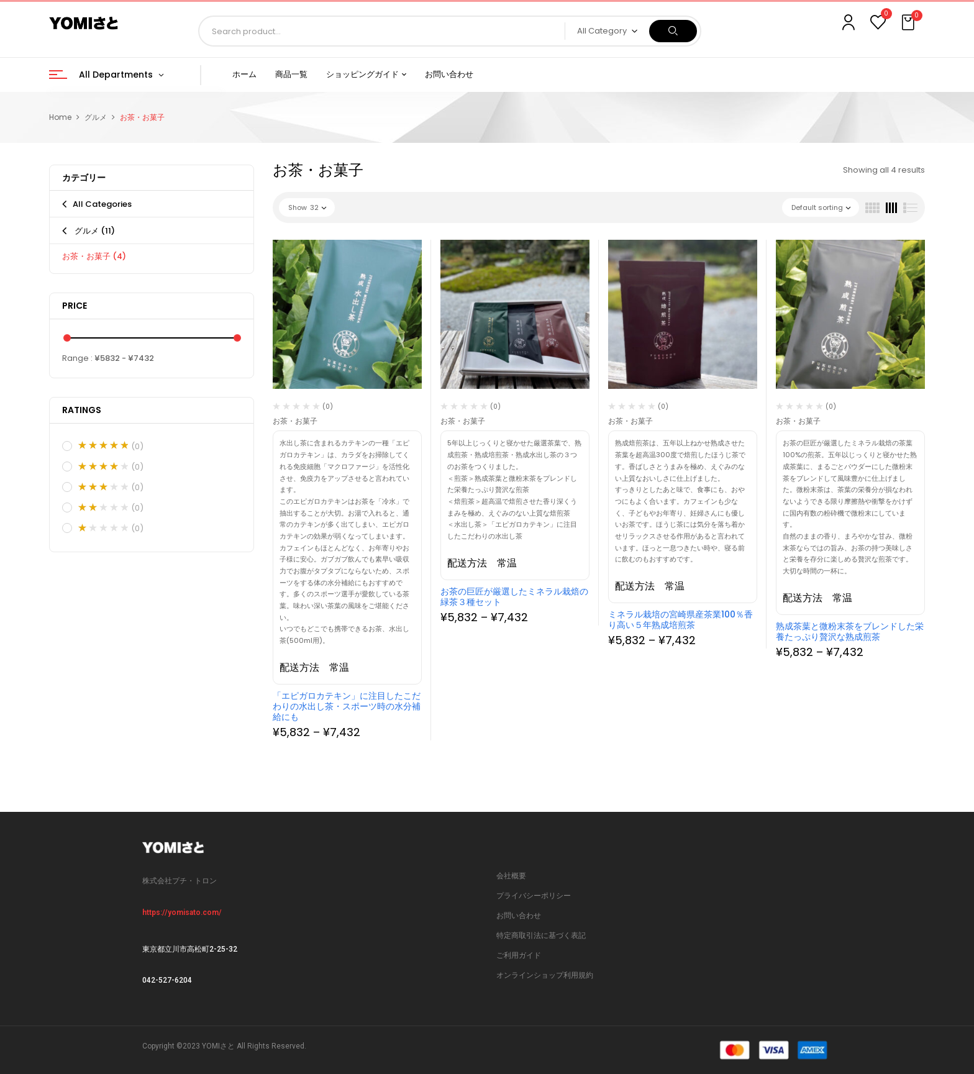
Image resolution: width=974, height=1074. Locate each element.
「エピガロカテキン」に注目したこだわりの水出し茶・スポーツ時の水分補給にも (347, 706)
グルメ (95, 117)
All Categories (102, 204)
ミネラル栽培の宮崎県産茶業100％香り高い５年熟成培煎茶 (680, 619)
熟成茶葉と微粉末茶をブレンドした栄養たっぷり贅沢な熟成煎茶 (850, 631)
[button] (909, 23)
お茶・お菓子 (94, 256)
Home (60, 117)
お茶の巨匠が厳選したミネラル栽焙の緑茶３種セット (514, 596)
